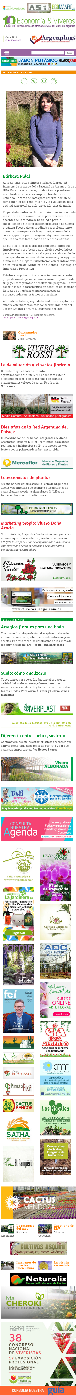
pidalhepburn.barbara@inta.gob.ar (20, 317)
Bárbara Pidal (16, 176)
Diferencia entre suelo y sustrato (33, 735)
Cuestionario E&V (64, 1227)
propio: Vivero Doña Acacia (31, 525)
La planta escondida (61, 1263)
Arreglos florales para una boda (32, 627)
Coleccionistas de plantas (25, 477)
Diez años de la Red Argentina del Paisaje (34, 429)
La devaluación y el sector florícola (35, 365)
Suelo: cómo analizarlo (23, 673)
